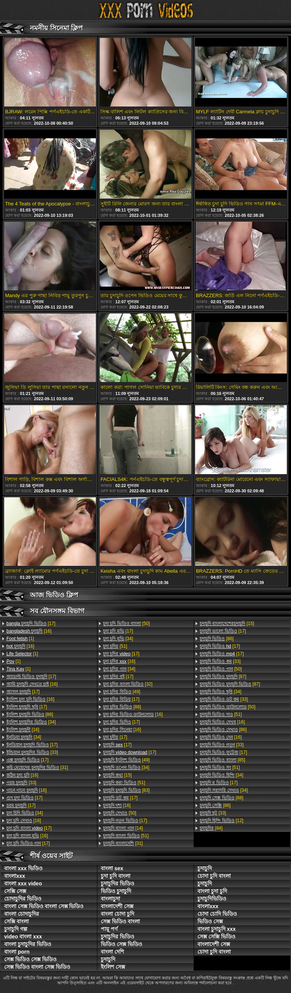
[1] (20, 638)
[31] (37, 767)
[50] (126, 623)
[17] (30, 623)
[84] (211, 828)
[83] (126, 790)
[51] (115, 646)
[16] (29, 631)
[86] (29, 714)
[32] (127, 684)
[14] (123, 828)
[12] (221, 820)
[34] (31, 722)
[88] (122, 707)
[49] (121, 691)
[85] (222, 760)
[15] (117, 775)
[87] (223, 676)
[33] (32, 752)
